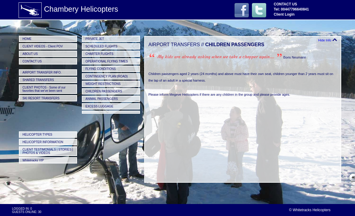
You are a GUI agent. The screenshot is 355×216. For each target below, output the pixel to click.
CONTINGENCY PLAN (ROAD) (106, 76)
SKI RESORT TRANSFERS (40, 98)
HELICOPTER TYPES (37, 134)
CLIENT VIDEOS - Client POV (42, 46)
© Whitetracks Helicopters (309, 210)
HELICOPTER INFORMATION (42, 142)
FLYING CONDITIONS (100, 68)
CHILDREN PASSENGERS (103, 91)
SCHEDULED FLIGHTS (101, 46)
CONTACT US (32, 61)
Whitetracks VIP (33, 160)
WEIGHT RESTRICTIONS (103, 84)
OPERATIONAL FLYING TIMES (106, 61)
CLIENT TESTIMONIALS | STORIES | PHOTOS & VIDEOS (47, 151)
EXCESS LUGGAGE (99, 106)
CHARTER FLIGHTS (99, 54)
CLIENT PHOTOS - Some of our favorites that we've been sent (44, 89)
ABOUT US (30, 54)
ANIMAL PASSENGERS (101, 98)
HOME (26, 38)
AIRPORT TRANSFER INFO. (41, 72)
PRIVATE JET (94, 38)
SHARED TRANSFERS (38, 80)
